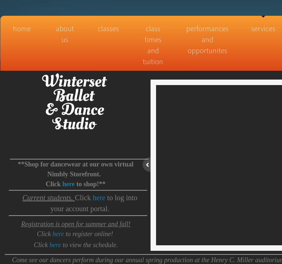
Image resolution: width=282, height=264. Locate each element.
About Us (65, 34)
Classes (108, 28)
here (99, 198)
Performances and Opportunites (207, 39)
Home (22, 28)
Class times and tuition (153, 45)
